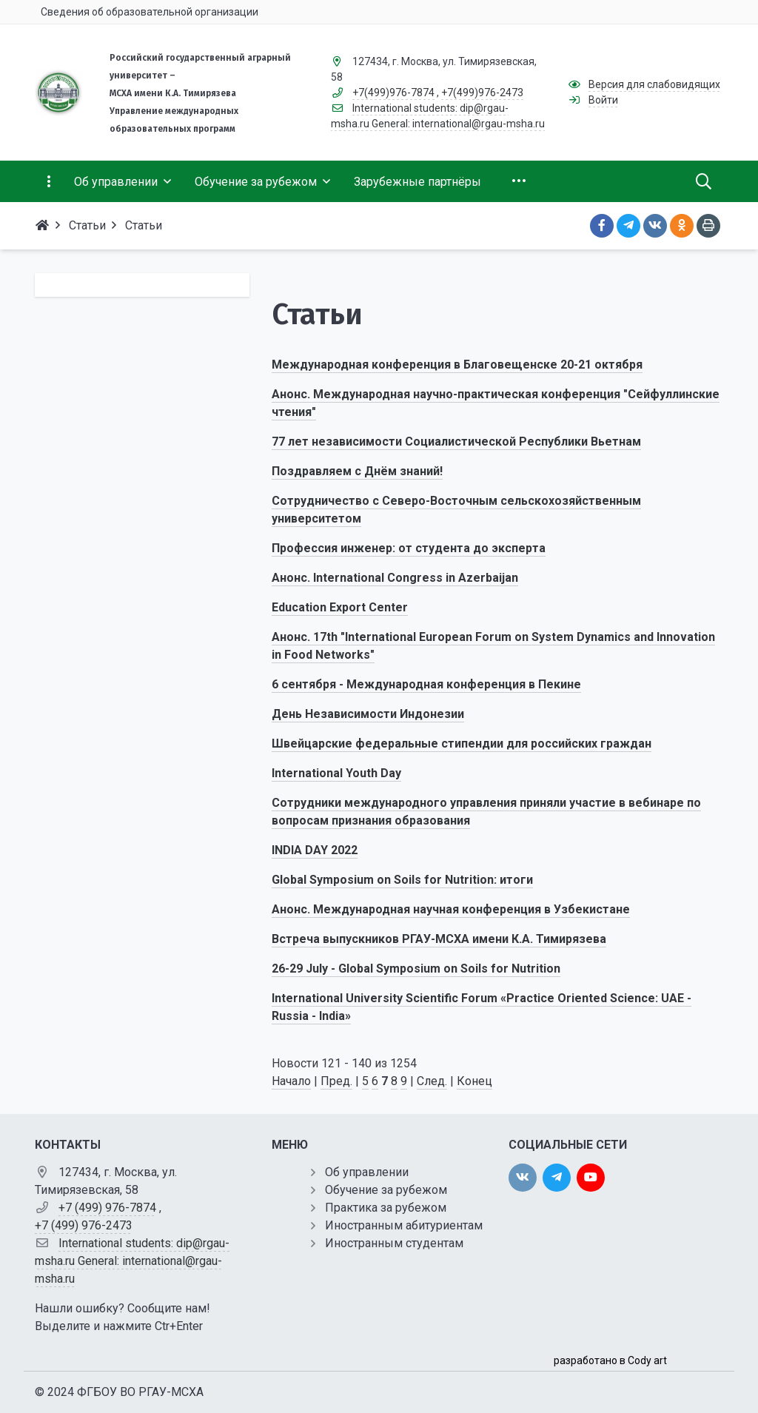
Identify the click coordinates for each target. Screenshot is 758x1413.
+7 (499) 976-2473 (84, 1225)
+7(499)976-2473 (482, 92)
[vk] (523, 1178)
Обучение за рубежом (386, 1190)
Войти (603, 100)
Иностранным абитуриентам (404, 1225)
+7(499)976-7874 (393, 92)
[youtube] (591, 1178)
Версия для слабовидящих (654, 84)
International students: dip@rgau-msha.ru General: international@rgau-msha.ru (132, 1261)
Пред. (336, 1081)
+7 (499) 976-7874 (107, 1208)
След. (432, 1081)
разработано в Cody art (610, 1360)
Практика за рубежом (385, 1208)
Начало (291, 1081)
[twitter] (557, 1178)
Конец (474, 1081)
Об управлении (367, 1172)
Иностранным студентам (394, 1243)
